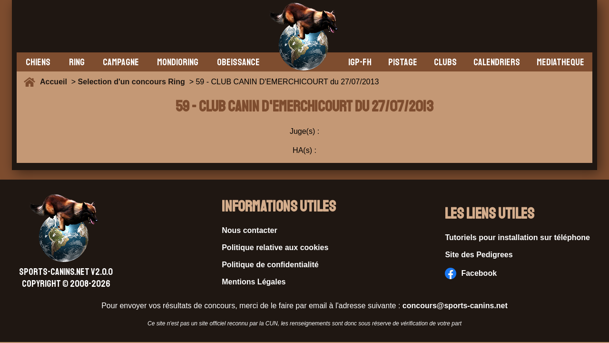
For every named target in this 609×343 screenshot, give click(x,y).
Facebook (471, 273)
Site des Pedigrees (478, 255)
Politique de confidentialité (270, 265)
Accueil (55, 82)
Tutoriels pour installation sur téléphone (517, 237)
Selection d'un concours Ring (131, 82)
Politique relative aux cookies (275, 247)
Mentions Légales (253, 282)
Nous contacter (249, 230)
